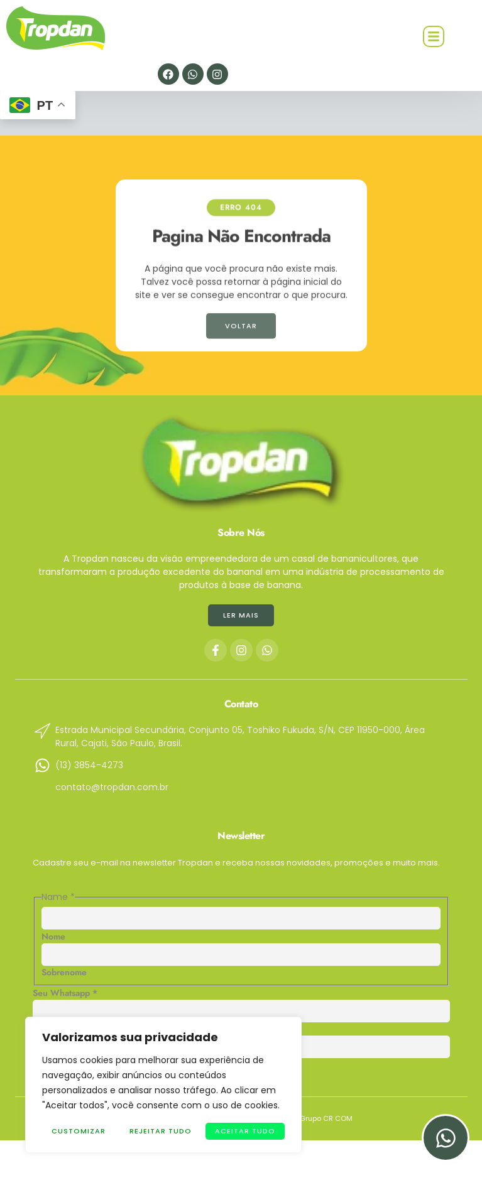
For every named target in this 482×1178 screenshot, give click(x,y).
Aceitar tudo (245, 1131)
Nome (53, 936)
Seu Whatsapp (65, 993)
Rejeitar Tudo (160, 1131)
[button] (433, 36)
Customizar (79, 1131)
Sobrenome (64, 972)
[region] (163, 1085)
